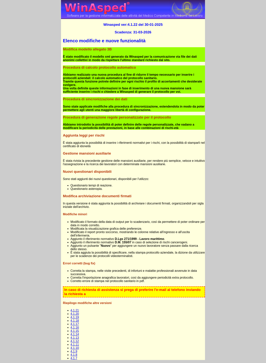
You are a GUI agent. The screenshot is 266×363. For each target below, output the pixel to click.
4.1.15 (74, 330)
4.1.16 (74, 327)
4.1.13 (74, 337)
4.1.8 (73, 354)
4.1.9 (73, 351)
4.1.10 (74, 348)
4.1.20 (74, 313)
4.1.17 (74, 324)
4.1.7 (73, 358)
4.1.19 (74, 317)
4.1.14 (74, 334)
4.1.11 (74, 344)
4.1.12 (74, 341)
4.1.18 (74, 320)
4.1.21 (74, 310)
